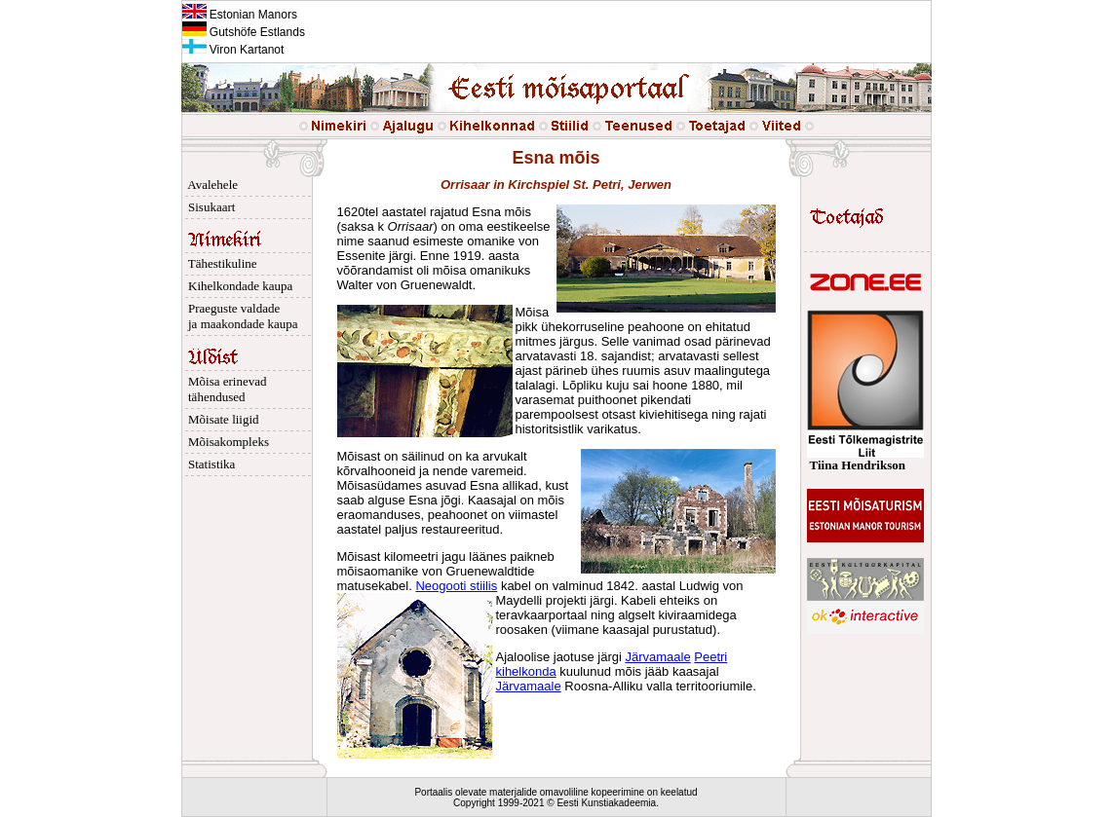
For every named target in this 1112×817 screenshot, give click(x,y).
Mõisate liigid (220, 419)
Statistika (209, 464)
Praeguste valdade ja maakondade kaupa (240, 316)
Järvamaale (657, 657)
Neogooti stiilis (456, 585)
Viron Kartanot (233, 49)
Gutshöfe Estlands (243, 32)
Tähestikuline (219, 263)
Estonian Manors (239, 14)
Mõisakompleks (226, 441)
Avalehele (210, 184)
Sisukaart (209, 207)
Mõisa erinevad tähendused (224, 389)
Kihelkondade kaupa (237, 286)
